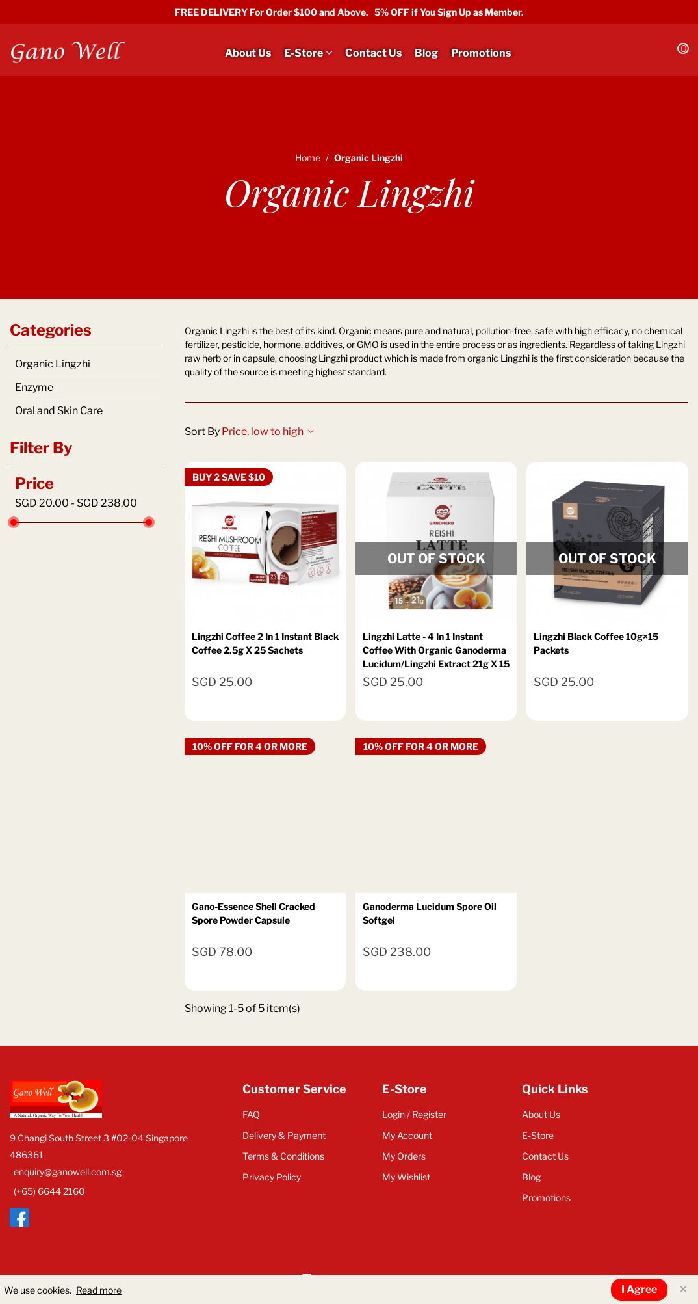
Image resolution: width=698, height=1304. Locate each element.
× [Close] (683, 1289)
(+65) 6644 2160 (49, 1191)
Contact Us (373, 53)
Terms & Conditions (283, 1156)
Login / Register (414, 1114)
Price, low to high (268, 431)
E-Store (303, 53)
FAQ (251, 1114)
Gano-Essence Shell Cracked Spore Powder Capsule (253, 913)
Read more (99, 1290)
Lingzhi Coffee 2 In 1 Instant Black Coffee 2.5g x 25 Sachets (265, 643)
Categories (51, 330)
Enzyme (34, 387)
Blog (426, 53)
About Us (248, 53)
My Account (407, 1135)
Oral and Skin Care (59, 411)
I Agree (639, 1289)
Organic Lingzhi (52, 364)
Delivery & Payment (284, 1135)
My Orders (404, 1156)
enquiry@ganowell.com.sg (68, 1171)
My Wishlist (406, 1176)
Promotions (481, 53)
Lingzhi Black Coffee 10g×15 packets (596, 643)
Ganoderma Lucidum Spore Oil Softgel (430, 913)
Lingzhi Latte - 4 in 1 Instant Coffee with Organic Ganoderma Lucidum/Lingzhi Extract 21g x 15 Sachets (436, 657)
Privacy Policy (271, 1176)
